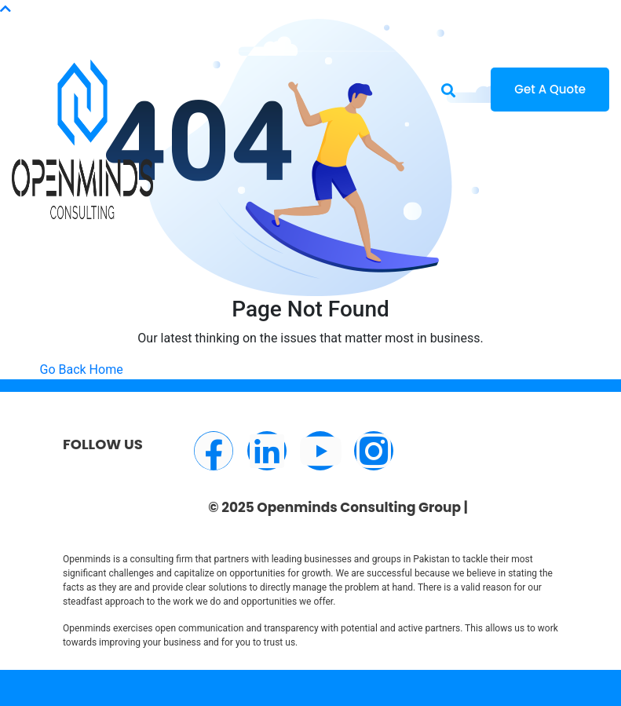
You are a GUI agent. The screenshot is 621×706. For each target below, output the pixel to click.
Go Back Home (81, 369)
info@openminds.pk (117, 18)
